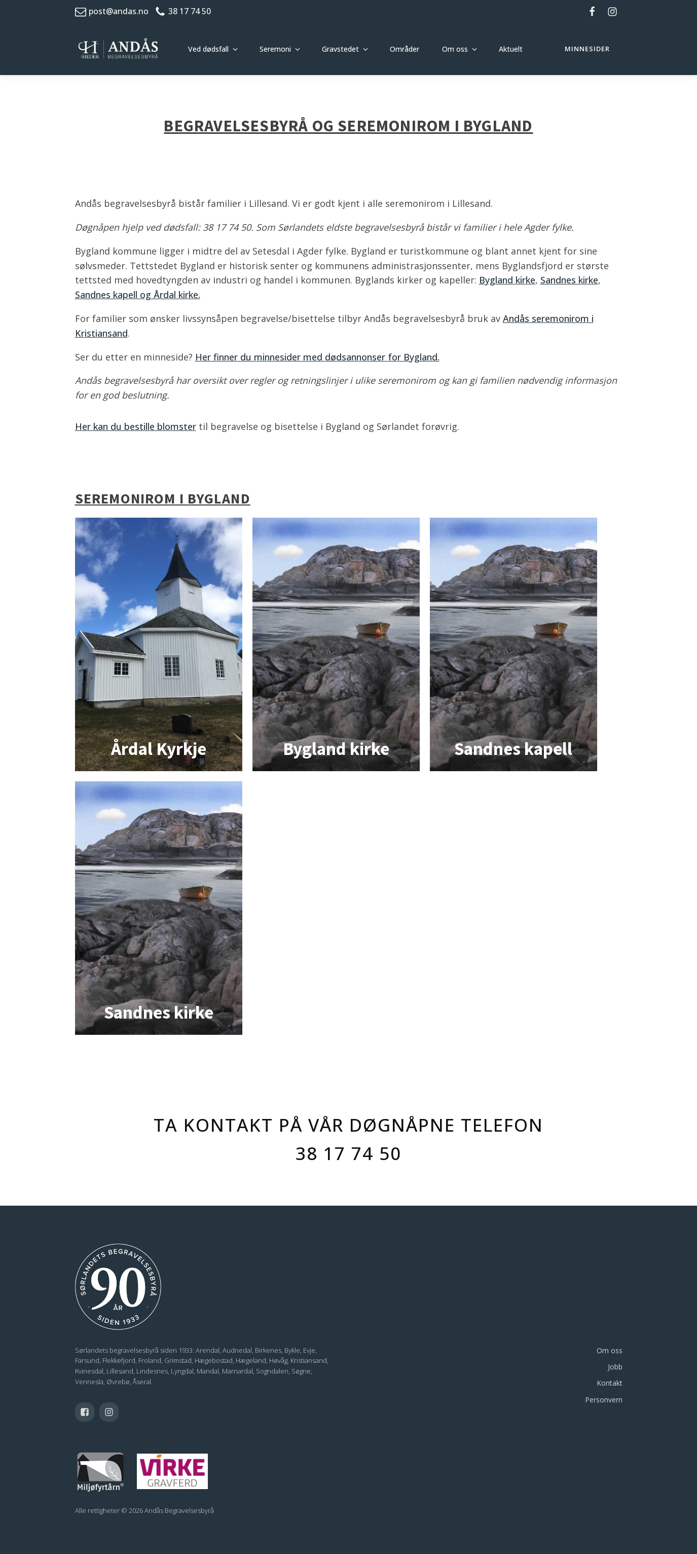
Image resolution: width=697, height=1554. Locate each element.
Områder (404, 49)
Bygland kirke (507, 280)
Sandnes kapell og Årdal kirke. (137, 294)
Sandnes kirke (569, 280)
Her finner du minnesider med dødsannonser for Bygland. (317, 357)
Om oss (455, 49)
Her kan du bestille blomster (135, 426)
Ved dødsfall (208, 49)
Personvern (603, 1399)
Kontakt (609, 1383)
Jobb (615, 1366)
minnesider (587, 48)
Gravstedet (340, 49)
